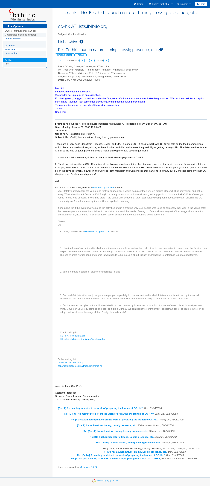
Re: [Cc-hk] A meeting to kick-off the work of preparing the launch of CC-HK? (115, 419)
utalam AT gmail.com (103, 187)
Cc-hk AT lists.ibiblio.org (73, 335)
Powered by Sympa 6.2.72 (107, 480)
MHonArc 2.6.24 (88, 467)
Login (201, 4)
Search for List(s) (159, 4)
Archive (8, 60)
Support (182, 4)
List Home (10, 45)
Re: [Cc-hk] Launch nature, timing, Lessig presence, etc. (115, 431)
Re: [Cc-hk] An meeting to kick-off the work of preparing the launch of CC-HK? (109, 413)
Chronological (64, 55)
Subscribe (10, 49)
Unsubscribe (11, 53)
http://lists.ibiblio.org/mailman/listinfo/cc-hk (82, 339)
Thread (80, 55)
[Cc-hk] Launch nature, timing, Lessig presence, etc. (107, 425)
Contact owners (13, 38)
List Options (14, 26)
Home (138, 4)
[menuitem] (138, 4)
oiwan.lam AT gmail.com (97, 231)
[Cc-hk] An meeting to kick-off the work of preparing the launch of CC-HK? (100, 408)
